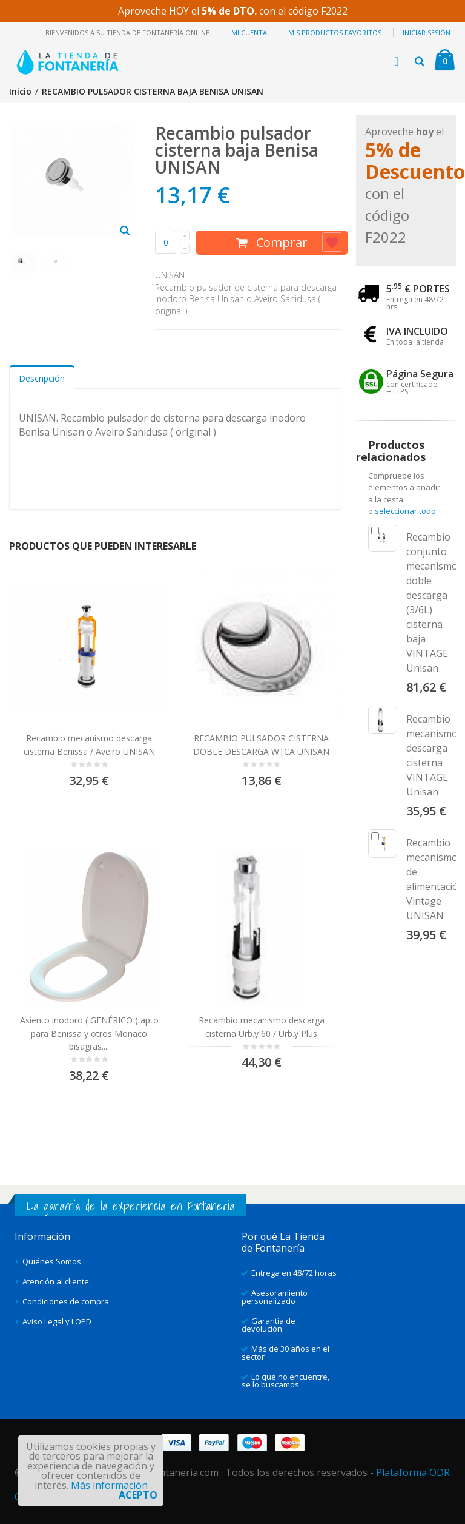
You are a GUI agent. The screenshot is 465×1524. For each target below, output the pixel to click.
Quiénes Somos (51, 1261)
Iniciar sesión (426, 32)
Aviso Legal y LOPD (56, 1321)
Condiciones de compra (65, 1301)
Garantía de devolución (268, 1324)
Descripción (42, 378)
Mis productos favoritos (334, 32)
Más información (109, 1485)
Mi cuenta (249, 32)
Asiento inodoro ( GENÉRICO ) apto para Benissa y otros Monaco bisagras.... (89, 1033)
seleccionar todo (405, 510)
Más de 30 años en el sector (285, 1352)
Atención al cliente (55, 1281)
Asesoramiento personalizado (275, 1296)
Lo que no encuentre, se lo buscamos (285, 1380)
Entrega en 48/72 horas (294, 1272)
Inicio (20, 91)
